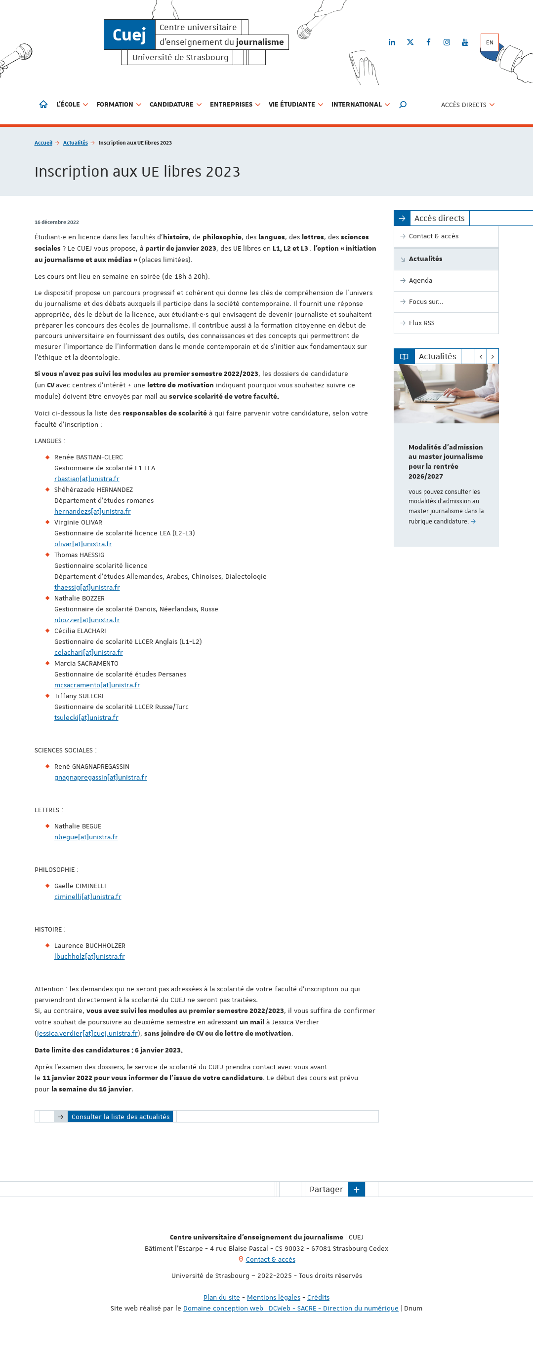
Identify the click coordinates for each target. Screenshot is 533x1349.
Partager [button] (326, 1189)
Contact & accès (270, 1259)
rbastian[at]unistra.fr (87, 478)
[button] (403, 104)
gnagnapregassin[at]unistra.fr (100, 777)
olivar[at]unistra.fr (83, 543)
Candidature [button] (176, 104)
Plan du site (222, 1297)
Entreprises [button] (235, 104)
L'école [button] (72, 104)
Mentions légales (273, 1297)
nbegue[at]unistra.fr (86, 836)
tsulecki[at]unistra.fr (86, 717)
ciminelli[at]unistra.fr (88, 896)
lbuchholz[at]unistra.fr (89, 956)
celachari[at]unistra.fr (88, 652)
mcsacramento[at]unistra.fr (97, 684)
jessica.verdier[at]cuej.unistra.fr (87, 1033)
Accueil (43, 142)
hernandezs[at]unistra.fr (92, 511)
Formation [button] (119, 104)
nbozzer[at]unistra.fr (87, 619)
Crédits (318, 1297)
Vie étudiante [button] (296, 104)
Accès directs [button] (468, 104)
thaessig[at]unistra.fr (87, 587)
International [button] (360, 104)
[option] (446, 455)
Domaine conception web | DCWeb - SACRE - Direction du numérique (291, 1308)
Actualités (75, 142)
